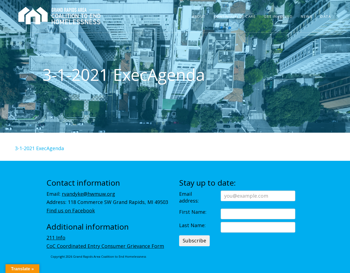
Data (325, 16)
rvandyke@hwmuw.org (88, 194)
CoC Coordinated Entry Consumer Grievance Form (105, 246)
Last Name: (192, 225)
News (306, 16)
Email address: (189, 197)
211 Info (55, 237)
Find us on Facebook (70, 210)
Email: (80, 194)
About (199, 16)
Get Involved (278, 16)
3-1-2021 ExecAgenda (39, 148)
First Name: (192, 212)
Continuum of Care (235, 16)
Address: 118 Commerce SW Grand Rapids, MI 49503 (107, 202)
